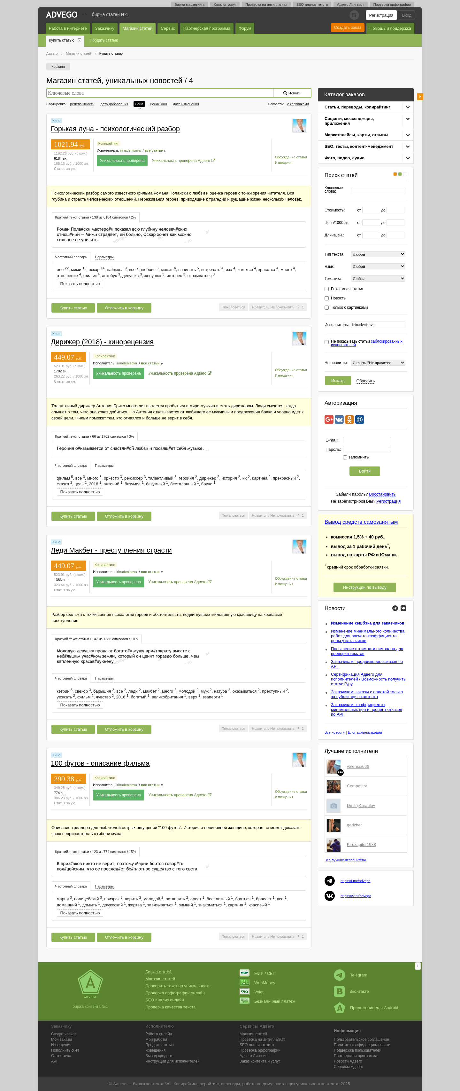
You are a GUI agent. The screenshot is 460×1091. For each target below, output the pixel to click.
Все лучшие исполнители (345, 860)
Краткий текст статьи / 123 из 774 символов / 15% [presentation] (95, 852)
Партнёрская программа (206, 28)
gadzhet (354, 825)
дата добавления (114, 104)
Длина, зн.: (334, 235)
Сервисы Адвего (348, 1066)
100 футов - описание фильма (100, 763)
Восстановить (382, 494)
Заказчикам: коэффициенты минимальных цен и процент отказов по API (366, 709)
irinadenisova (130, 150)
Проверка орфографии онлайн (175, 993)
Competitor (357, 786)
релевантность (82, 104)
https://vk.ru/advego (356, 896)
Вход (406, 15)
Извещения (284, 162)
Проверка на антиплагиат (266, 4)
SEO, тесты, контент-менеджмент (359, 146)
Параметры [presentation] (104, 257)
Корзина (58, 66)
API (54, 1061)
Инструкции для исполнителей (172, 1061)
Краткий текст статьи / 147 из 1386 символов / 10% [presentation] (96, 639)
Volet (252, 992)
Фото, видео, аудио (344, 157)
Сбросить (365, 380)
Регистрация (381, 15)
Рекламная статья (347, 289)
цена (139, 104)
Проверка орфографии (392, 4)
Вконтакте (351, 991)
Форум (245, 28)
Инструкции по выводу (365, 587)
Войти (365, 471)
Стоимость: (335, 210)
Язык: (329, 266)
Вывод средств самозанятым (361, 522)
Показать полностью (80, 283)
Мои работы (156, 1039)
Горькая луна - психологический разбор (115, 129)
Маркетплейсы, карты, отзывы (356, 134)
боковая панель (420, 96)
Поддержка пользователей (357, 1050)
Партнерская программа (355, 1056)
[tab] (96, 217)
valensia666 (358, 766)
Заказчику (104, 28)
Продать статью (104, 40)
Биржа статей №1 (110, 14)
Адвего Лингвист (350, 4)
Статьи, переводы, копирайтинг (357, 107)
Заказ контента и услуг (260, 1061)
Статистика (61, 1056)
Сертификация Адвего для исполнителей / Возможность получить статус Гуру (368, 679)
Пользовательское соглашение (361, 1039)
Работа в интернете (68, 28)
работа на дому (257, 1083)
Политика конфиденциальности (362, 1045)
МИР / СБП (258, 973)
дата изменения (186, 104)
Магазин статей (137, 28)
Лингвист (254, 1056)
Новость (338, 298)
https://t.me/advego (356, 881)
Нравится (260, 307)
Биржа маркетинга (189, 4)
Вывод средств (158, 1056)
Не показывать (282, 307)
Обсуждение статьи (291, 157)
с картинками (298, 104)
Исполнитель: (337, 325)
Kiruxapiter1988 (361, 844)
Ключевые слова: (334, 189)
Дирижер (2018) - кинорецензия (102, 342)
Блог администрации (365, 732)
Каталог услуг (225, 4)
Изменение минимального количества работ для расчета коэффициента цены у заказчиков (367, 636)
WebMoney (257, 982)
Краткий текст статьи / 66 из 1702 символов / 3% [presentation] (94, 436)
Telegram (350, 975)
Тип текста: (334, 254)
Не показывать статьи (366, 343)
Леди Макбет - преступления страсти (111, 550)
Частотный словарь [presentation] (71, 257)
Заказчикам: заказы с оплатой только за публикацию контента (367, 694)
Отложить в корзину (124, 308)
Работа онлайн (158, 1034)
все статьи (154, 150)
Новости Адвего (348, 1061)
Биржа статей (158, 971)
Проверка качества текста (170, 1007)
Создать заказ (347, 27)
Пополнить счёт (65, 1050)
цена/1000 (158, 104)
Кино (56, 121)
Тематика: (333, 279)
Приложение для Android (366, 1007)
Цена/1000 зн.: (337, 223)
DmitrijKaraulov (361, 805)
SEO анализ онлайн (164, 1000)
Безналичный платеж (267, 1001)
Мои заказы (61, 1039)
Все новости (335, 732)
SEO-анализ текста (312, 4)
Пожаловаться (233, 307)
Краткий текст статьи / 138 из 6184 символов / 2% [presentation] (95, 217)
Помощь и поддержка (390, 28)
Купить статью (61, 40)
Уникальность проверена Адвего (181, 160)
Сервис (168, 28)
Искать (338, 380)
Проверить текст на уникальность (178, 985)
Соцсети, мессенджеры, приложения (349, 121)
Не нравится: (336, 363)
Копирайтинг (108, 143)
